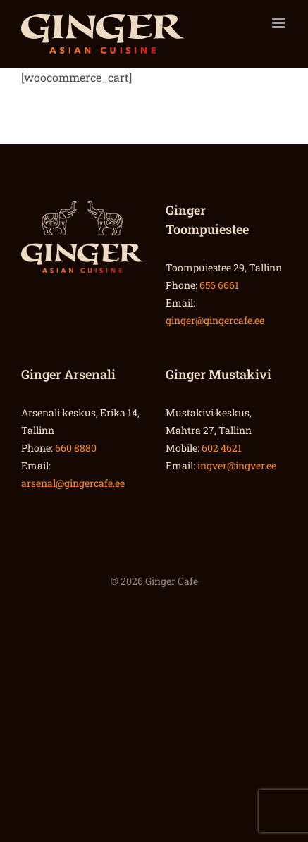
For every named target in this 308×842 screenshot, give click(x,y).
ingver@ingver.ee (236, 465)
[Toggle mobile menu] (279, 23)
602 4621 (222, 447)
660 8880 (76, 447)
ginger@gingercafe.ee (215, 320)
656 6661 (219, 285)
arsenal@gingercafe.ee (73, 483)
